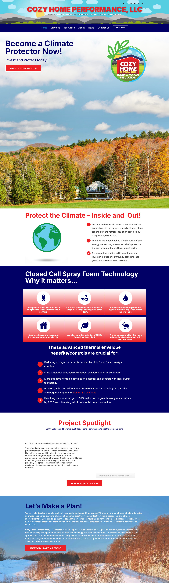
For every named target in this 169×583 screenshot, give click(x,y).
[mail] (139, 3)
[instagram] (131, 3)
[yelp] (135, 3)
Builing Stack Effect (84, 392)
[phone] (143, 3)
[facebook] (123, 3)
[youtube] (127, 3)
